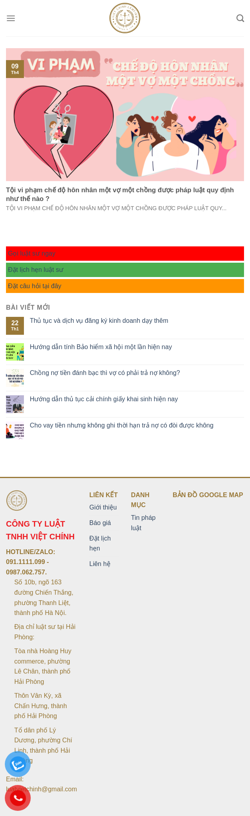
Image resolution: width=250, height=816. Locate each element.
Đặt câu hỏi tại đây (34, 286)
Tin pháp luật (143, 522)
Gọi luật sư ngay (31, 253)
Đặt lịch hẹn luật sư (35, 269)
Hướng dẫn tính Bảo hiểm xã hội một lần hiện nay (101, 347)
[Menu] (11, 18)
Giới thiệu (103, 507)
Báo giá (100, 522)
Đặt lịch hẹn (100, 543)
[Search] (240, 18)
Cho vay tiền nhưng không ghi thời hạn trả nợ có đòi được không (122, 425)
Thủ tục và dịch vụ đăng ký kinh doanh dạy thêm (99, 320)
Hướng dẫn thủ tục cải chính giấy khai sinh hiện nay (104, 399)
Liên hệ (99, 563)
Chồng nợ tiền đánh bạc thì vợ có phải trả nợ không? (105, 372)
